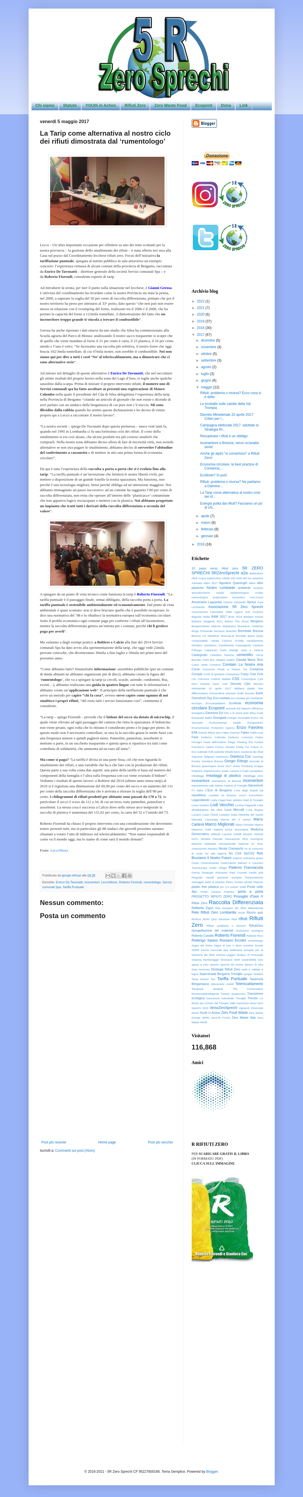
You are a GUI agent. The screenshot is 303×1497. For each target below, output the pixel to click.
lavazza (231, 795)
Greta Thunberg (243, 766)
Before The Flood (237, 621)
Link (243, 105)
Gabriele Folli (205, 751)
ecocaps (197, 703)
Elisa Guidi (256, 713)
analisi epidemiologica (232, 592)
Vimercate (257, 1008)
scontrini (248, 945)
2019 (201, 321)
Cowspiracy (232, 674)
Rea (217, 908)
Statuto (70, 105)
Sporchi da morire (231, 964)
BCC (220, 621)
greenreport (209, 766)
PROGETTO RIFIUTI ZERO (212, 896)
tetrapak (218, 988)
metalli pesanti (242, 834)
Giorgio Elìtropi (235, 761)
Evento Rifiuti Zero (210, 732)
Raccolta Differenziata (236, 902)
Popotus (229, 891)
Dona (226, 105)
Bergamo (257, 621)
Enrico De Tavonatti (69, 882)
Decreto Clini (240, 683)
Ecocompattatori (215, 703)
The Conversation (248, 988)
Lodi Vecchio (222, 804)
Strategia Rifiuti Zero (225, 969)
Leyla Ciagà (218, 800)
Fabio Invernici (231, 732)
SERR (195, 950)
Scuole (259, 945)
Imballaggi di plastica (223, 776)
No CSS (235, 853)
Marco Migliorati (219, 824)
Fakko (245, 732)
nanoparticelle (227, 843)
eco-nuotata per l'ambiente (247, 698)
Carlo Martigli (229, 650)
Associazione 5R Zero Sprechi (235, 607)
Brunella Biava (245, 635)
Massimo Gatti (201, 829)
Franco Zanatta (225, 746)
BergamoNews (201, 626)
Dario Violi (220, 683)
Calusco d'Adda (232, 640)
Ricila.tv (196, 919)
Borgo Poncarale (202, 631)
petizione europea (229, 877)
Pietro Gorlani (234, 882)
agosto (206, 367)
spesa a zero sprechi (205, 964)
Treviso (253, 998)
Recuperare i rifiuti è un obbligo (223, 436)
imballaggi (198, 775)
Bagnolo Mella (201, 616)
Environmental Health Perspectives (236, 722)
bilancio (216, 626)
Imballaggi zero (253, 775)
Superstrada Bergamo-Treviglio (221, 974)
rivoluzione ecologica (249, 930)
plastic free (199, 886)
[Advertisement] (107, 1093)
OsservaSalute (210, 862)
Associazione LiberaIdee (207, 611)
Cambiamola (226, 645)
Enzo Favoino (250, 727)
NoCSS (249, 853)
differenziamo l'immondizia (208, 693)
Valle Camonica (239, 1003)
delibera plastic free (248, 688)
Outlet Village (218, 867)
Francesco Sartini (203, 746)
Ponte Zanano (211, 891)
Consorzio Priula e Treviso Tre (225, 669)
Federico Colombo (213, 737)
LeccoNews (59, 850)
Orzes (195, 862)
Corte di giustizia (213, 674)
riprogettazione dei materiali (212, 930)
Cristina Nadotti (221, 679)
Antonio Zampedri (234, 602)
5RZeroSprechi (225, 573)
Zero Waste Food (170, 105)
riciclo (241, 912)
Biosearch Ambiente (250, 626)
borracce (219, 631)
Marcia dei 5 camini (236, 819)
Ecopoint (203, 105)
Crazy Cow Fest (252, 674)
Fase (195, 737)
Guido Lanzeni (230, 770)
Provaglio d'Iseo (246, 896)
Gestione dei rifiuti (252, 751)
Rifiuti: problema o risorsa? (226, 925)
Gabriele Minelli (223, 751)
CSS (235, 679)
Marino (259, 824)
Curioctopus (248, 679)
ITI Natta (197, 790)
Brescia (258, 631)
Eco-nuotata (221, 698)
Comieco (215, 664)
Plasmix (258, 882)
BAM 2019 (235, 616)
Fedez (259, 737)
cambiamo (210, 645)
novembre (209, 347)
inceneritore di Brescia (226, 780)
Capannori (211, 650)
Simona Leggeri (225, 954)
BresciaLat (227, 635)
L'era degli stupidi (246, 790)
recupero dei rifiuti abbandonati (242, 908)
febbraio (207, 529)
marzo (206, 523)
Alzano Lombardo (220, 588)
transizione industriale (220, 998)
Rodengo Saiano (205, 940)
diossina (231, 693)
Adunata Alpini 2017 (205, 583)
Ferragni (197, 742)
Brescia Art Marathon (205, 635)
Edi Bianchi (244, 708)
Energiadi (219, 717)
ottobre (207, 354)
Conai (196, 669)
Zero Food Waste (234, 1013)
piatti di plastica (215, 882)
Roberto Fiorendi (130, 882)
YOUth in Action (101, 105)
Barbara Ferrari (253, 616)
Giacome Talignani (203, 756)
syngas (247, 974)
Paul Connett (238, 872)
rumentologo (152, 882)
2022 (201, 301)
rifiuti (243, 918)
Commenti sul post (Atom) (75, 1151)
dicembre (208, 340)
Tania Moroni (200, 979)
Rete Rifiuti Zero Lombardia (214, 912)
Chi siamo (45, 105)
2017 (201, 335)
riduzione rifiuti (227, 919)
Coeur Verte (200, 664)
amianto (258, 587)
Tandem (258, 974)
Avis (247, 611)
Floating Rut (245, 742)
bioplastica (229, 626)
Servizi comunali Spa (214, 950)
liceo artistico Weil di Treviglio (244, 800)
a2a (244, 573)
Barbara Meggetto (203, 621)
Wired (195, 1012)
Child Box (208, 659)
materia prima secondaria (230, 829)
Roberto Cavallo (203, 935)
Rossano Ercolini (233, 940)
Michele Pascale (212, 838)
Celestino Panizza (222, 655)
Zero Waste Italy (244, 1017)
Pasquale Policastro (214, 872)
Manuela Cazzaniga (205, 819)
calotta (215, 640)
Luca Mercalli (234, 809)
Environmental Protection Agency (213, 727)
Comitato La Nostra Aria (243, 665)
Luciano (196, 814)
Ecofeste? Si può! (213, 475)
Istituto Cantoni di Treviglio (231, 785)
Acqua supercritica (209, 578)
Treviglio (241, 998)
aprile (205, 516)
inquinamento (200, 785)
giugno (206, 380)
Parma (196, 872)
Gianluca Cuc (240, 756)
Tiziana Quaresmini (233, 993)
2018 (201, 328)
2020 (201, 314)
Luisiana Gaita (228, 814)
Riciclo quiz (255, 912)
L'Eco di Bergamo (218, 790)
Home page (107, 1142)
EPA (195, 732)
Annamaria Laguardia (207, 602)
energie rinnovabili (238, 717)
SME (237, 959)
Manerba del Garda (251, 814)
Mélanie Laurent (221, 834)
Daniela (205, 683)
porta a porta (250, 892)
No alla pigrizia (215, 853)
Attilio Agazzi (234, 611)
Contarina (256, 669)
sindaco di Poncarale (250, 954)
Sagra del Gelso (202, 945)
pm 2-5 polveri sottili (233, 886)
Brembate (244, 631)
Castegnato (199, 655)
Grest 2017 (224, 766)
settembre (209, 360)
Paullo (253, 872)
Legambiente (200, 800)
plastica (213, 886)
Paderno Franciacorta (246, 868)
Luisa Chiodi (210, 814)
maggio (207, 387)
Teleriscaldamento (249, 984)
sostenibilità (249, 959)
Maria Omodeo (244, 824)
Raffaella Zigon (202, 908)
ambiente (244, 587)
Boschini (231, 631)
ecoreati (230, 708)
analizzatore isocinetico (229, 597)
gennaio (207, 536)
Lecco (242, 795)
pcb (261, 872)
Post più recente (53, 1142)
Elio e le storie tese (236, 713)
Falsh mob (256, 732)
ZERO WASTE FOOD (216, 1017)
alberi (252, 583)
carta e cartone (252, 650)
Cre (194, 679)
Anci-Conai (256, 597)
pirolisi (248, 882)
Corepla (197, 674)
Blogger (212, 1472)
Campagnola (243, 645)
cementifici (245, 655)
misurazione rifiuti (236, 838)
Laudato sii (216, 795)
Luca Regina (254, 809)
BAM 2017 (219, 616)
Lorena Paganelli (245, 805)
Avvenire (257, 611)
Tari (213, 979)
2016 (201, 544)
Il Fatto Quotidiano (251, 770)
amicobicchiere (201, 592)
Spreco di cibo (253, 964)
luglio (205, 374)
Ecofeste (235, 703)
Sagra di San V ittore (228, 945)
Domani (249, 693)
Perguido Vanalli (203, 877)
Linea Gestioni (200, 805)
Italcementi (255, 785)
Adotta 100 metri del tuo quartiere (242, 578)
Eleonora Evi (214, 713)
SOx (260, 959)
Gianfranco (222, 756)
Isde (211, 785)
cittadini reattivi (225, 659)
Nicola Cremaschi (231, 848)
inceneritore (201, 781)
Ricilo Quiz (210, 919)
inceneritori (92, 882)
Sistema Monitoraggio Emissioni (212, 959)
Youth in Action (210, 1012)
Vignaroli (244, 1008)
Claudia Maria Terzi (249, 659)
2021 (201, 308)
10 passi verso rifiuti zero (215, 568)
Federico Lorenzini (240, 737)
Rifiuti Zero (135, 105)
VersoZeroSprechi (223, 1008)
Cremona (203, 679)
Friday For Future (247, 746)
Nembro (212, 848)
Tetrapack (198, 988)
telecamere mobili (222, 984)
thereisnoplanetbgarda (205, 993)
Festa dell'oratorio (214, 742)
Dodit (240, 693)
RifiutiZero (256, 925)
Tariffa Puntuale (73, 887)
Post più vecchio (160, 1142)
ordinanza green (253, 858)
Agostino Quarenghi (233, 583)
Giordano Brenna (212, 761)
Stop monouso (201, 969)
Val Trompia (221, 1003)
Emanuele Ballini (202, 717)
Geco (237, 751)
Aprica (251, 602)
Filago (231, 742)
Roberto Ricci (255, 935)
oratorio (237, 858)
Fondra (258, 742)
